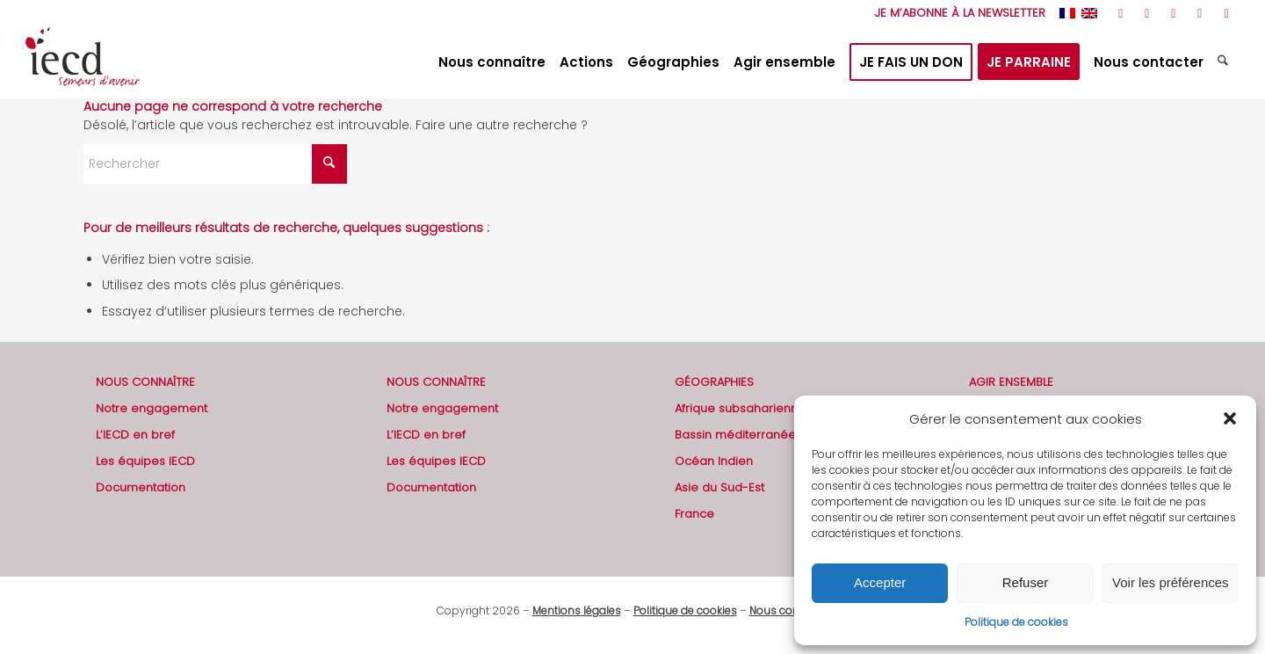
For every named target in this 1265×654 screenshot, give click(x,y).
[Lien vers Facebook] (1147, 13)
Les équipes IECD (145, 461)
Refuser (1025, 582)
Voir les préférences (1170, 582)
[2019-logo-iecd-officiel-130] (82, 62)
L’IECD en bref (135, 434)
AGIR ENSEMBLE (1011, 382)
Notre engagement (151, 408)
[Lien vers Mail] (1226, 13)
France (694, 513)
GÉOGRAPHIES (714, 382)
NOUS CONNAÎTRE (145, 382)
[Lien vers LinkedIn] (1199, 13)
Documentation (140, 487)
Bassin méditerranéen (739, 434)
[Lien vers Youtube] (1173, 13)
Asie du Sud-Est (719, 487)
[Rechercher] (1225, 62)
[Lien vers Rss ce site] (1120, 13)
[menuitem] (955, 13)
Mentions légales (576, 610)
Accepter (880, 582)
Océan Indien (714, 461)
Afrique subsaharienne (740, 408)
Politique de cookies (1016, 621)
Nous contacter (789, 610)
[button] (1230, 418)
